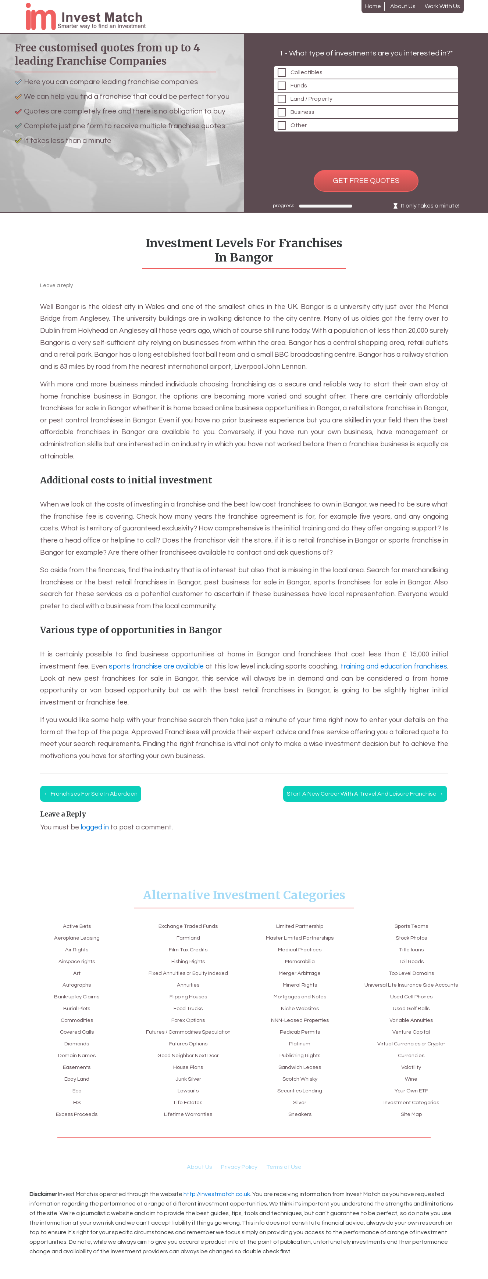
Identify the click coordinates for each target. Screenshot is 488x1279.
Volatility (411, 1055)
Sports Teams (300, 1114)
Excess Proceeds (76, 1114)
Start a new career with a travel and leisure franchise (365, 794)
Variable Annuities (411, 1008)
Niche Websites (300, 996)
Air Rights (76, 949)
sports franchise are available (156, 666)
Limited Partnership (188, 1126)
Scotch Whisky (300, 1067)
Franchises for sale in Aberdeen (91, 794)
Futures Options (188, 1043)
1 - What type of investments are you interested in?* (366, 46)
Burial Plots (77, 1008)
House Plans (188, 1067)
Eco (77, 1091)
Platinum (299, 1032)
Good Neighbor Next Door (188, 1055)
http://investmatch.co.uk (217, 1206)
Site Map (411, 1102)
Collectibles (309, 66)
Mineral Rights (299, 973)
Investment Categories (411, 1091)
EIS (77, 1102)
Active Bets (77, 926)
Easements (76, 1067)
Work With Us (442, 6)
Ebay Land (77, 1079)
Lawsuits (188, 1091)
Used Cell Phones (411, 985)
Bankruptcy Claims (77, 996)
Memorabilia (300, 949)
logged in (95, 827)
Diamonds (76, 1043)
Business (305, 105)
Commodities (77, 1020)
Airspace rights (76, 961)
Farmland (188, 926)
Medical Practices (300, 938)
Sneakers (300, 1102)
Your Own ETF (411, 1079)
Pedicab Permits (300, 1020)
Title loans (411, 926)
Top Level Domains (411, 949)
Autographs (76, 985)
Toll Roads (411, 938)
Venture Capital (411, 1020)
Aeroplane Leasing (76, 938)
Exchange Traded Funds (77, 1126)
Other (301, 119)
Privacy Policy (239, 1179)
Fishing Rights (188, 949)
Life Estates (188, 1102)
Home (373, 6)
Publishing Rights (300, 1043)
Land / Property (314, 92)
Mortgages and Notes (300, 985)
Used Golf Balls (411, 996)
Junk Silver (188, 1079)
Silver (300, 1091)
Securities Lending (300, 1079)
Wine (411, 1067)
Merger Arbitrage (300, 961)
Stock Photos (299, 1126)
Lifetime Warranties (188, 1114)
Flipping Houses (188, 985)
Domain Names (76, 1055)
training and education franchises (394, 666)
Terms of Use (284, 1179)
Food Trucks (188, 996)
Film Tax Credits (188, 938)
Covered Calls (77, 1032)
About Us (403, 6)
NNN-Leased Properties (299, 1008)
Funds (301, 79)
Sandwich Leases (300, 1055)
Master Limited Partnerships (300, 926)
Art (76, 973)
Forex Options (188, 1008)
